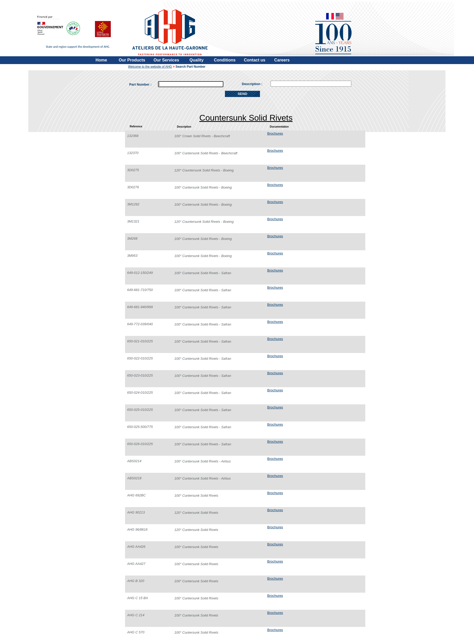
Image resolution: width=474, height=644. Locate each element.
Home (101, 60)
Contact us (254, 60)
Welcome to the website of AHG (150, 66)
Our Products (132, 60)
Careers (282, 60)
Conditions (225, 60)
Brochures (275, 133)
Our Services (166, 60)
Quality (196, 60)
